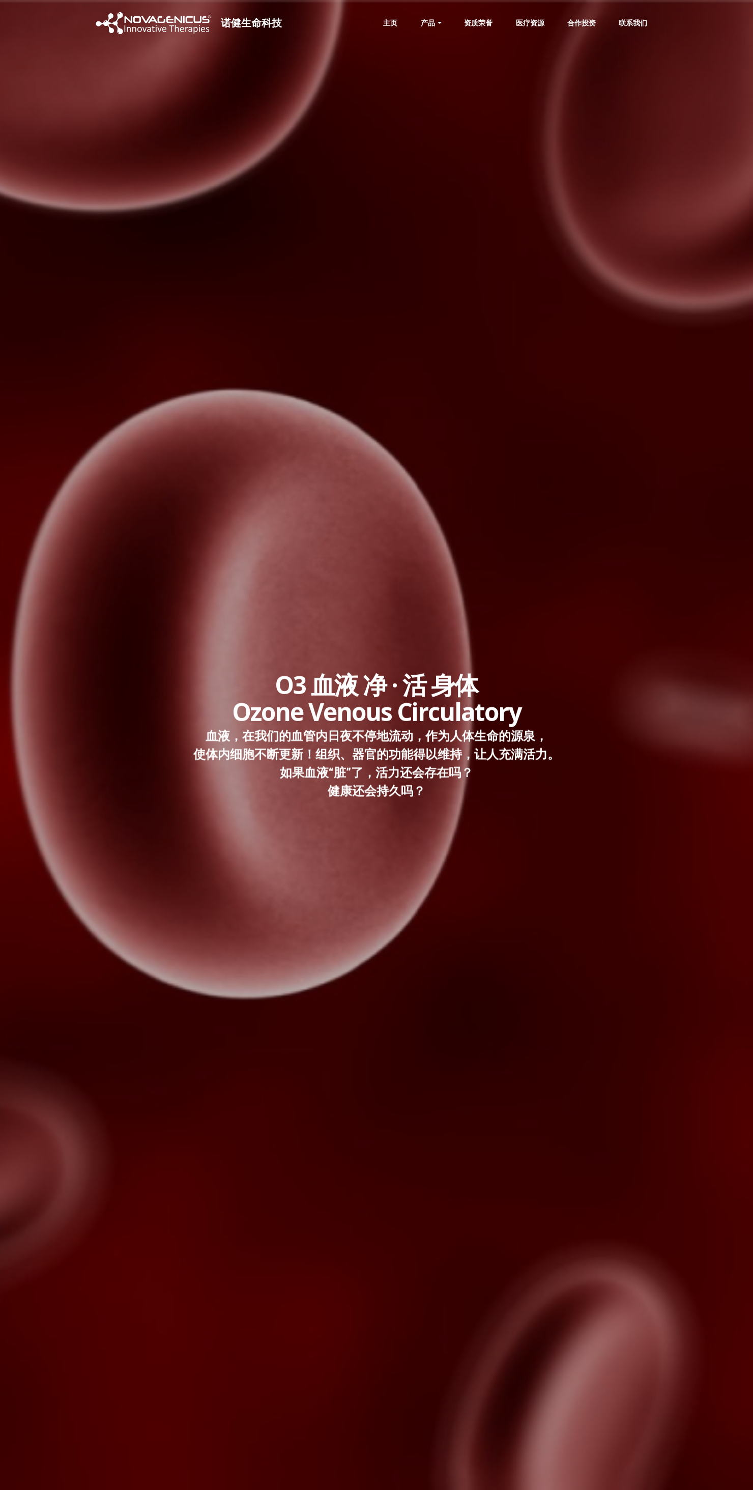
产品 (428, 23)
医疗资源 (530, 23)
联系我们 (633, 23)
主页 (390, 23)
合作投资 (581, 23)
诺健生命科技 (256, 23)
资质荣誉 (478, 23)
